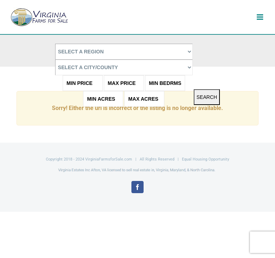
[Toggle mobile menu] (260, 17)
